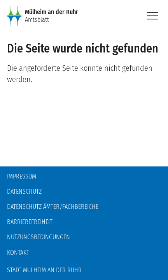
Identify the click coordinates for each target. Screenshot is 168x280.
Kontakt (18, 252)
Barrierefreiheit (29, 222)
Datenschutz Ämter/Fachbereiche (52, 206)
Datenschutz (24, 191)
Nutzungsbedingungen (38, 237)
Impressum (21, 176)
